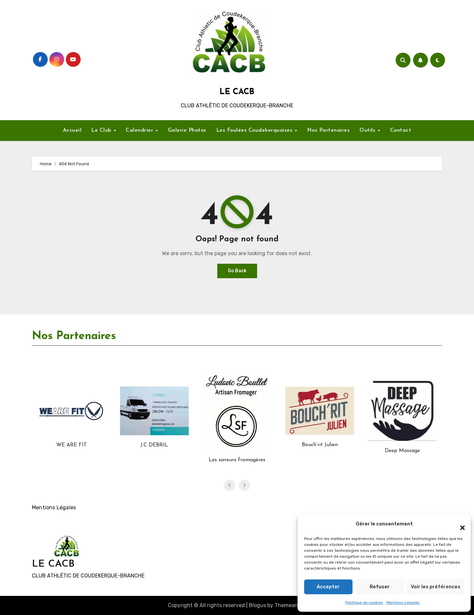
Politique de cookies (364, 602)
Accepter (328, 587)
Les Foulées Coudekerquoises (255, 130)
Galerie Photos (187, 130)
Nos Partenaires (328, 130)
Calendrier (140, 130)
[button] (459, 524)
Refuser (380, 587)
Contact (400, 130)
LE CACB (237, 92)
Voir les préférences (436, 587)
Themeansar (290, 605)
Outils (368, 130)
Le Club (102, 130)
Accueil (72, 130)
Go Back (237, 271)
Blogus (257, 605)
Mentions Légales (403, 602)
